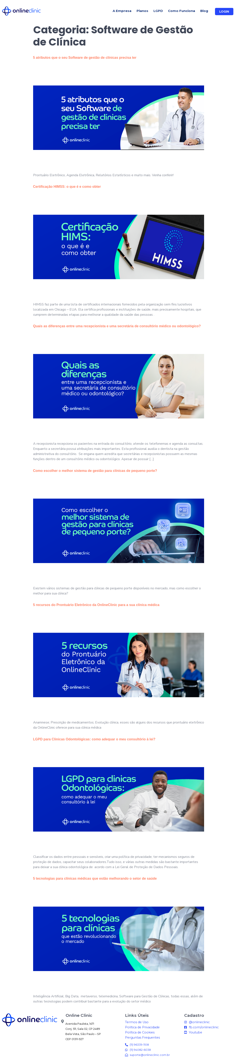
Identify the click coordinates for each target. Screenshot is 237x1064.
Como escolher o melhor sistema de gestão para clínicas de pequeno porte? (95, 471)
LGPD (158, 11)
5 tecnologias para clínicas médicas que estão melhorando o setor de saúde (95, 878)
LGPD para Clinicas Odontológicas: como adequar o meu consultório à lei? (94, 739)
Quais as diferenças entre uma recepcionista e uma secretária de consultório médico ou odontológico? (117, 326)
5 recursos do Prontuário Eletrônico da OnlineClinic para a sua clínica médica (96, 605)
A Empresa (122, 11)
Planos (142, 11)
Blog (204, 11)
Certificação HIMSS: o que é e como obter (67, 186)
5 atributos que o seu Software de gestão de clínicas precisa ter (85, 57)
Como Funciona (181, 11)
